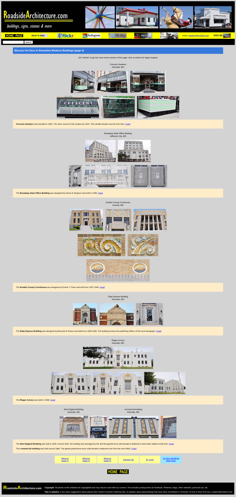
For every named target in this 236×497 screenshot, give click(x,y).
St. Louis (150, 459)
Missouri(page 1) (65, 459)
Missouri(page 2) (86, 459)
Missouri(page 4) (107, 459)
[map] (128, 124)
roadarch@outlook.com (198, 35)
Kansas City (128, 459)
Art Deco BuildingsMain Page (171, 459)
